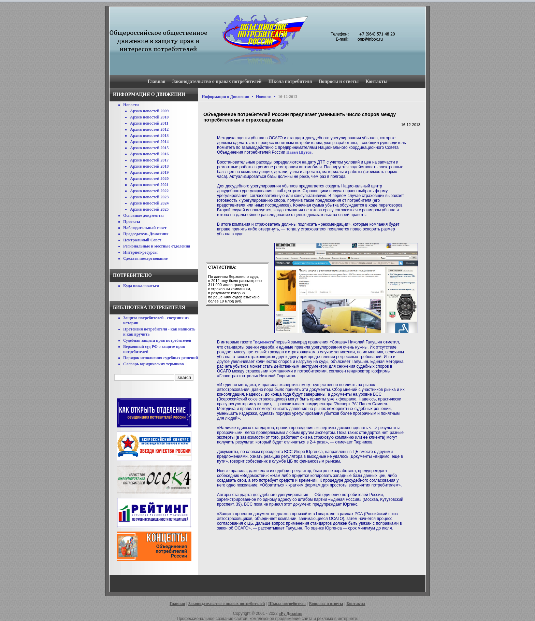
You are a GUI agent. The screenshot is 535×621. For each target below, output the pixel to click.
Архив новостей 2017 (149, 160)
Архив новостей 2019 (149, 172)
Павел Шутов (299, 152)
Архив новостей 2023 (149, 197)
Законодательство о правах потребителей (217, 81)
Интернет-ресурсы (140, 252)
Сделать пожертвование (145, 258)
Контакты (376, 81)
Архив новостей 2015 (149, 147)
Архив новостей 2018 (149, 166)
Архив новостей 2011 (149, 123)
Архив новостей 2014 (149, 141)
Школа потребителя (290, 81)
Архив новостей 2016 (149, 154)
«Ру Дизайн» (290, 613)
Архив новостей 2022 (149, 190)
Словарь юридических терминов (153, 364)
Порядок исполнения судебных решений (160, 357)
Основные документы (143, 215)
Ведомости (264, 342)
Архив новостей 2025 (149, 209)
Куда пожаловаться (141, 285)
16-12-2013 (287, 96)
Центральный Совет (142, 240)
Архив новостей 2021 (149, 184)
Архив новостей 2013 (149, 135)
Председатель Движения (146, 233)
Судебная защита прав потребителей (157, 340)
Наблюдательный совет (145, 227)
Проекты (131, 221)
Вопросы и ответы (339, 81)
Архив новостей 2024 (149, 203)
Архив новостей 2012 (149, 129)
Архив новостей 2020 (149, 178)
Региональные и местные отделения (156, 246)
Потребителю (132, 275)
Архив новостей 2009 (149, 111)
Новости (131, 104)
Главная (156, 81)
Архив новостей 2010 (149, 117)
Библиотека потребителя (149, 307)
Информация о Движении (225, 96)
